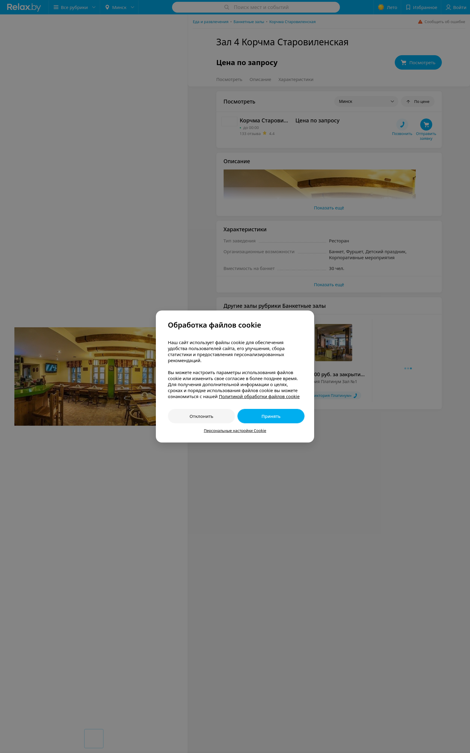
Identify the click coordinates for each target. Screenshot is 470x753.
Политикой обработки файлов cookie (259, 396)
